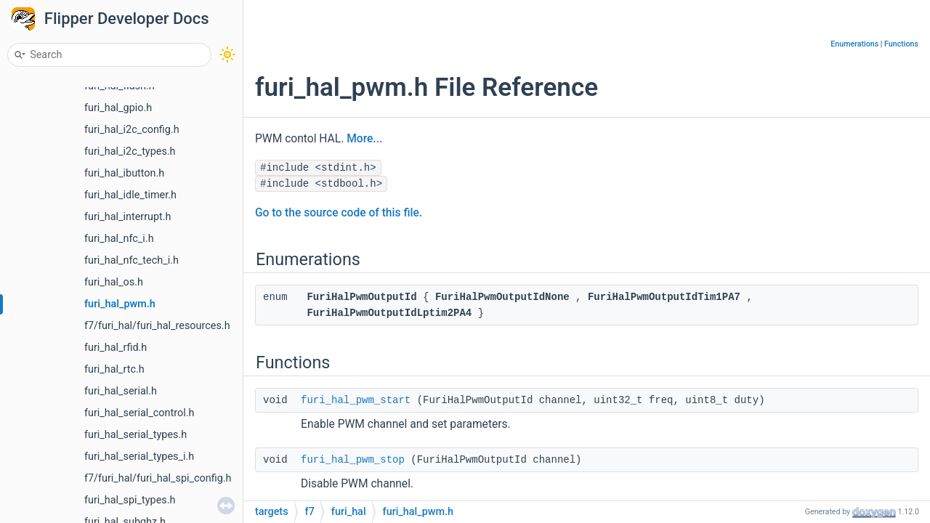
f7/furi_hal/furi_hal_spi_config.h (158, 478)
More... (364, 138)
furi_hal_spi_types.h (129, 500)
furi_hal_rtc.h (114, 369)
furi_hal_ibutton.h (124, 173)
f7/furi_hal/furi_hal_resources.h (157, 326)
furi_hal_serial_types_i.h (139, 456)
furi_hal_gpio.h (118, 108)
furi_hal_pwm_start (356, 400)
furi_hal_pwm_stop (353, 460)
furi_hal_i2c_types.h (130, 151)
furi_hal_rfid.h (115, 347)
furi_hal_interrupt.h (127, 217)
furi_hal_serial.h (120, 391)
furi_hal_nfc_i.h (119, 238)
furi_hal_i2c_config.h (131, 129)
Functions (901, 44)
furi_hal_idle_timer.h (130, 195)
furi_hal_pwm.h (119, 304)
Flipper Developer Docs (126, 18)
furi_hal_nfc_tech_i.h (131, 260)
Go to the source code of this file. (338, 212)
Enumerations (854, 44)
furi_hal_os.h (113, 282)
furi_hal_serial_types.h (135, 435)
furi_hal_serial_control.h (139, 413)
